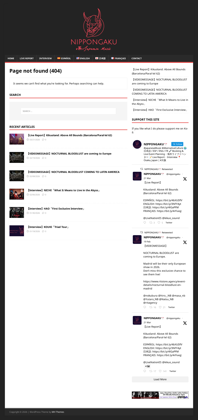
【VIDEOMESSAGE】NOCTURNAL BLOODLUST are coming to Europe (69, 153)
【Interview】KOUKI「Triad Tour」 (48, 227)
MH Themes (58, 411)
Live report (27, 58)
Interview (45, 58)
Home (11, 58)
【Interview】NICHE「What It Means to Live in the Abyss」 (64, 190)
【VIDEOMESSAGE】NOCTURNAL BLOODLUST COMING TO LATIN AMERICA (73, 172)
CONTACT (137, 58)
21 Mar (147, 178)
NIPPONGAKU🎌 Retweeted (158, 169)
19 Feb (147, 241)
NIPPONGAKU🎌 (154, 174)
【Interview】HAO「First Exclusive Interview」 (56, 208)
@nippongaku (173, 174)
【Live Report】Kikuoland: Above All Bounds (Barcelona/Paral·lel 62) (69, 135)
